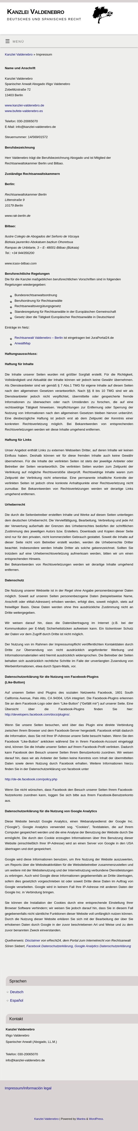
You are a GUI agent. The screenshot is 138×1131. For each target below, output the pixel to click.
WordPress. (96, 1118)
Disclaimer (32, 940)
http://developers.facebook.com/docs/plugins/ (37, 714)
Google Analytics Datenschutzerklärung (102, 946)
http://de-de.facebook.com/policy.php (31, 779)
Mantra (81, 1118)
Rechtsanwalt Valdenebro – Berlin (39, 337)
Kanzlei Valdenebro (35, 11)
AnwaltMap (23, 343)
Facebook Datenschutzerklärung (49, 946)
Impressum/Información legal (28, 1088)
